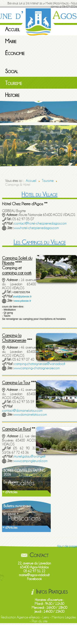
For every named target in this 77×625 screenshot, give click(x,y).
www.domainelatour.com (30, 414)
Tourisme (13, 83)
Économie (15, 53)
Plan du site (39, 621)
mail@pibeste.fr (22, 296)
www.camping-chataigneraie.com (37, 368)
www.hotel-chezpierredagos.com (36, 228)
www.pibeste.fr (22, 300)
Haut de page (67, 546)
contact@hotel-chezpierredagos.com (40, 223)
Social (11, 71)
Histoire (12, 95)
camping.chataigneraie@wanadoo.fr (39, 364)
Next (74, 137)
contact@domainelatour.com (22, 411)
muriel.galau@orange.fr (30, 456)
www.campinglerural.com (30, 461)
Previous (3, 137)
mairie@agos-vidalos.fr (34, 575)
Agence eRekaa (28, 617)
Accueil (12, 29)
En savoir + (10, 482)
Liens (45, 617)
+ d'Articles (9, 492)
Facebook (34, 579)
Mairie (10, 41)
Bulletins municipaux (17, 506)
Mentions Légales (64, 617)
